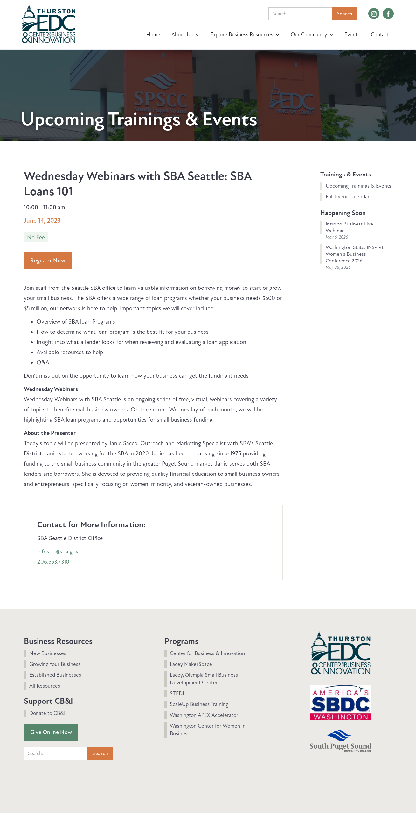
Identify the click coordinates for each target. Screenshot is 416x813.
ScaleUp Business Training (199, 704)
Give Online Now (51, 732)
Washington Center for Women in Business (208, 730)
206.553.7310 (53, 561)
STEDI (177, 693)
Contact (380, 34)
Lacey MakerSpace (191, 664)
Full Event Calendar (348, 196)
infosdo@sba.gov (58, 551)
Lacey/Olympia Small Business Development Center (204, 679)
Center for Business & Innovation (207, 653)
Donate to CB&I (47, 713)
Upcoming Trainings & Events (358, 185)
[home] (48, 23)
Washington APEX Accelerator (204, 715)
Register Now (47, 260)
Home (153, 34)
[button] (186, 34)
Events (352, 34)
